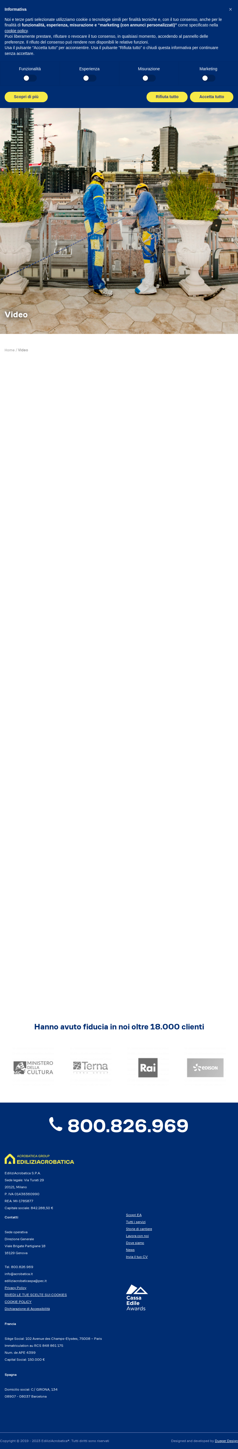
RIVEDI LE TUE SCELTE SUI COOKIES (36, 1294)
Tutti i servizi (136, 1222)
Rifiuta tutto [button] (167, 96)
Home (10, 350)
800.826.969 (118, 1125)
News (130, 1249)
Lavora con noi (137, 1236)
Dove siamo (135, 1243)
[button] (230, 9)
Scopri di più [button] (26, 96)
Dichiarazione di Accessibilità (27, 1308)
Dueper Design (226, 1441)
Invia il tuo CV (137, 1256)
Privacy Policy (15, 1288)
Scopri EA (134, 1215)
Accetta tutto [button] (211, 96)
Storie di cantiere (139, 1229)
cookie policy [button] (16, 30)
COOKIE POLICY (18, 1301)
